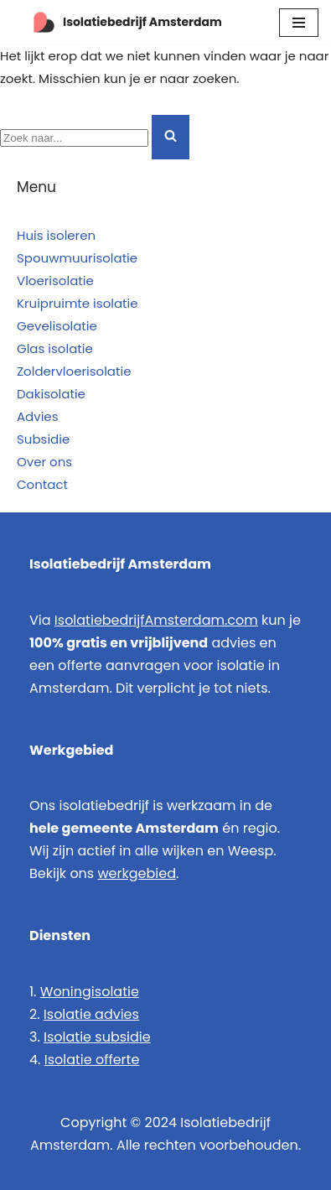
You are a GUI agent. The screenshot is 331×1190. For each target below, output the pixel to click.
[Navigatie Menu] (298, 22)
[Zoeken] (74, 138)
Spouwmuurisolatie (77, 258)
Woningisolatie (89, 991)
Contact (42, 484)
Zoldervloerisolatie (74, 371)
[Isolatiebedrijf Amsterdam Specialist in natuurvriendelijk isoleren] (117, 22)
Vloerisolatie (55, 280)
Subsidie (43, 439)
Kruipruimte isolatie (77, 303)
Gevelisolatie (57, 326)
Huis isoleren (56, 235)
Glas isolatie (55, 348)
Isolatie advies (91, 1014)
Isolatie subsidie (97, 1037)
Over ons (44, 461)
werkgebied (137, 873)
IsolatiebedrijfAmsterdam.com (156, 620)
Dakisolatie (51, 394)
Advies (38, 416)
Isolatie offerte (92, 1059)
